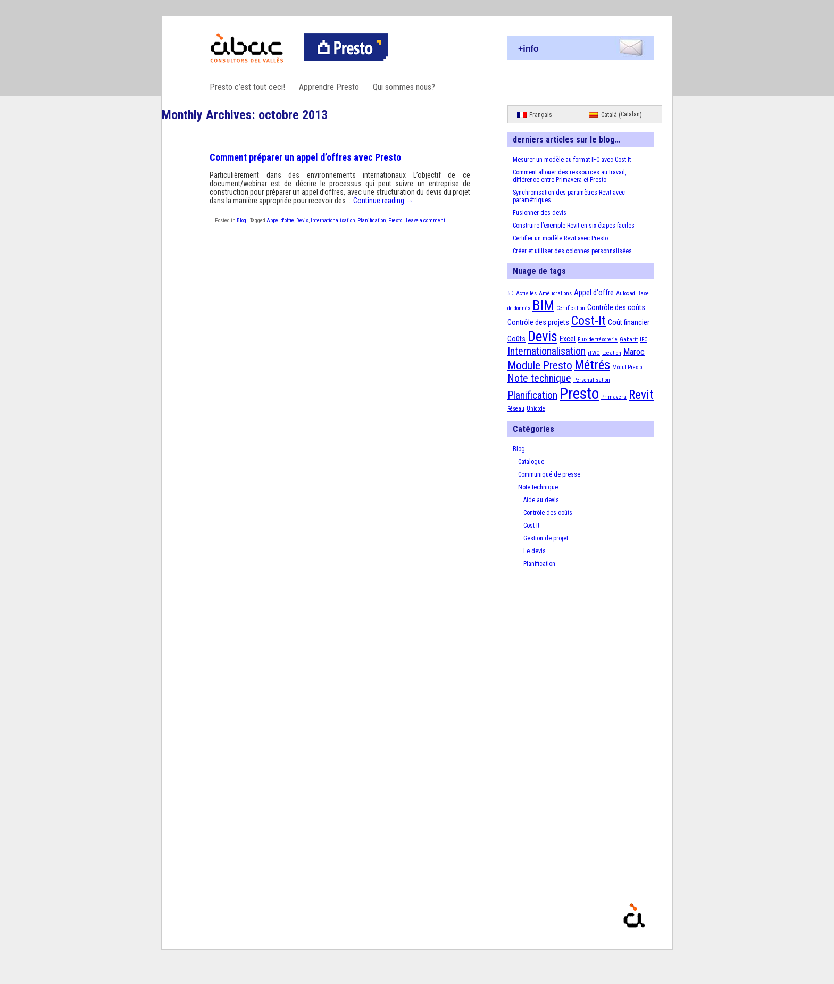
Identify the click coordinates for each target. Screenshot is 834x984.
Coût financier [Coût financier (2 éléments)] (628, 322)
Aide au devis (541, 500)
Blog (241, 220)
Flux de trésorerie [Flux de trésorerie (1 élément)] (598, 339)
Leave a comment (425, 220)
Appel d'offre (280, 220)
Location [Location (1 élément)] (611, 352)
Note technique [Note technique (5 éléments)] (539, 378)
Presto (395, 220)
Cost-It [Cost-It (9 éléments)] (588, 320)
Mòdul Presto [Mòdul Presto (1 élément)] (627, 367)
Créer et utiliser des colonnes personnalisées (572, 251)
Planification (371, 220)
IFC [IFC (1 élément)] (643, 339)
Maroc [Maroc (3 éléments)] (634, 352)
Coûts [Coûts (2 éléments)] (516, 339)
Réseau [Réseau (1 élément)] (515, 408)
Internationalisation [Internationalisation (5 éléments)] (546, 351)
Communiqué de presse (549, 474)
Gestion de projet (545, 538)
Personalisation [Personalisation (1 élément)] (591, 380)
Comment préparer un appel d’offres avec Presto (305, 157)
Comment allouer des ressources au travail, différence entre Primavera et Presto (569, 176)
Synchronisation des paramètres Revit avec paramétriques (569, 196)
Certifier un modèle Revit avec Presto (560, 238)
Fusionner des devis (539, 212)
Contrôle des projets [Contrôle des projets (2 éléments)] (538, 322)
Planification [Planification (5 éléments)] (532, 395)
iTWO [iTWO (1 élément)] (594, 352)
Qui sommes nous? (404, 87)
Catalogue (531, 461)
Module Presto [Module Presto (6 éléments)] (539, 365)
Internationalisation (333, 220)
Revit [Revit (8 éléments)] (641, 395)
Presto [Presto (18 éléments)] (579, 394)
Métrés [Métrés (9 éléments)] (592, 364)
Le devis (534, 551)
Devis (302, 220)
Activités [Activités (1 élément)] (526, 293)
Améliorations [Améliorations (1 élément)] (555, 293)
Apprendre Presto (329, 87)
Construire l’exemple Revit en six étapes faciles (574, 225)
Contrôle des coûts (547, 512)
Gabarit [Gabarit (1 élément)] (629, 339)
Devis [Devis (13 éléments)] (542, 336)
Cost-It (531, 525)
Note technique (538, 487)
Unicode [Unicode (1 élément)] (536, 408)
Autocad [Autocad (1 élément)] (625, 293)
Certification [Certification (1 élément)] (570, 308)
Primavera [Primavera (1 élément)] (614, 397)
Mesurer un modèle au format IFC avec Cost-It (572, 159)
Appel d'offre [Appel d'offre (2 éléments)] (594, 292)
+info (528, 48)
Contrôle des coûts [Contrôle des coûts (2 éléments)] (616, 307)
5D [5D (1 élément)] (510, 293)
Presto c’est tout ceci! (247, 87)
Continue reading (383, 200)
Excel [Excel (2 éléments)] (568, 339)
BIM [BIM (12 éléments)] (543, 305)
